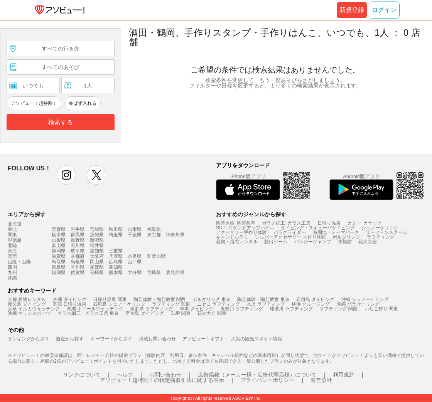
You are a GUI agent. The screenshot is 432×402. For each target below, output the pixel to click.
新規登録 (351, 10)
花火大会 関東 (211, 313)
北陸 (12, 245)
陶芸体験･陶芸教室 (235, 223)
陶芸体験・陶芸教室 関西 (159, 299)
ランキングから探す (28, 338)
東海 (12, 251)
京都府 (77, 256)
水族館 (345, 241)
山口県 (135, 261)
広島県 (116, 261)
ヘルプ (125, 375)
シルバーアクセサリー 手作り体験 (290, 237)
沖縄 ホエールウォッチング (95, 308)
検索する (60, 122)
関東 (12, 234)
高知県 (116, 267)
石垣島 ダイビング (315, 299)
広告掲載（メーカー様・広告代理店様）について (257, 375)
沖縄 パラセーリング (358, 304)
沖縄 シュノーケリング (365, 299)
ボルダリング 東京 (211, 299)
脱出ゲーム (275, 241)
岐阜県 (77, 251)
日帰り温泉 (329, 223)
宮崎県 (154, 272)
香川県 (77, 267)
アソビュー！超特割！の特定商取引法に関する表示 (162, 380)
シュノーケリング (379, 227)
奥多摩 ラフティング (151, 308)
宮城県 (97, 229)
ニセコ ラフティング (218, 304)
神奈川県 (175, 234)
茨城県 (97, 234)
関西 (12, 256)
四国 (12, 267)
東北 (12, 229)
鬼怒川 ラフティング (241, 308)
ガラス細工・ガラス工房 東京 (88, 313)
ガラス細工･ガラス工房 (286, 223)
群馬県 (77, 234)
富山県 (59, 245)
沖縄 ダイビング (69, 299)
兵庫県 (116, 256)
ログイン (384, 10)
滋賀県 (59, 256)
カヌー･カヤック (364, 223)
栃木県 (59, 234)
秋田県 (116, 229)
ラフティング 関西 (338, 308)
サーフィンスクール (386, 232)
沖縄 (12, 278)
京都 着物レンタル (27, 299)
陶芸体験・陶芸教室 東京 (263, 299)
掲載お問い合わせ (157, 338)
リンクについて (82, 375)
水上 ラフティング (265, 304)
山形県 (135, 229)
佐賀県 (77, 272)
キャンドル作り (232, 237)
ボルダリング (346, 237)
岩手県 (77, 229)
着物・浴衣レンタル (237, 241)
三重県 (116, 251)
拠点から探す (70, 338)
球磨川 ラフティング (291, 308)
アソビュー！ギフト (203, 338)
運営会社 (321, 380)
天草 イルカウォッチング (34, 308)
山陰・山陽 (19, 261)
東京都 (154, 234)
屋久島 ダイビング (27, 304)
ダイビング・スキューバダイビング (318, 227)
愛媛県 (97, 267)
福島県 (154, 229)
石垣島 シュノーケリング (119, 304)
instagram (66, 175)
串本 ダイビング (196, 308)
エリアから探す (27, 214)
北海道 (15, 224)
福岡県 (59, 272)
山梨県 (59, 240)
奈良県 (135, 256)
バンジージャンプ (312, 241)
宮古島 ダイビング (144, 313)
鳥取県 (59, 261)
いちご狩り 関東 (381, 308)
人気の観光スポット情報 (256, 338)
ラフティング (381, 237)
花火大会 (367, 241)
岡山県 (97, 261)
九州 (12, 272)
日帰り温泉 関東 (110, 299)
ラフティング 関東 (171, 304)
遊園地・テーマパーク (336, 232)
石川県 (77, 245)
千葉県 (135, 234)
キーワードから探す (111, 338)
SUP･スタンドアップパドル (245, 227)
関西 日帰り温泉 (69, 304)
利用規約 (343, 375)
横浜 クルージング (311, 304)
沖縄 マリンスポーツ (29, 313)
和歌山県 (156, 256)
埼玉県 (116, 234)
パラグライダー (289, 232)
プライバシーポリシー (267, 380)
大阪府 (97, 256)
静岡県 (59, 251)
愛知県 (97, 251)
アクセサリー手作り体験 (241, 232)
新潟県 (97, 240)
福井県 (97, 245)
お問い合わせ (165, 375)
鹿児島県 (175, 272)
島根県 (77, 261)
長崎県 (97, 272)
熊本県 (116, 272)
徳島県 (59, 267)
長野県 (77, 240)
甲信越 (15, 240)
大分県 (135, 272)
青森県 (59, 229)
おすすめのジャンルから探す (251, 214)
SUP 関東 (180, 313)
